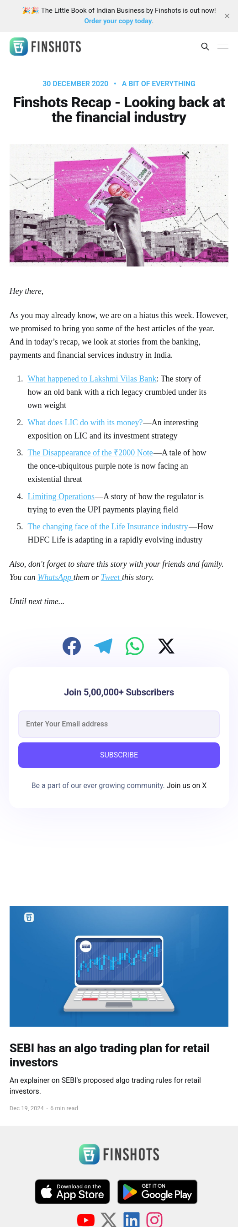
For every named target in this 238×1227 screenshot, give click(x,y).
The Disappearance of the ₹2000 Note (90, 452)
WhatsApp (55, 577)
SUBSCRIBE (119, 755)
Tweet (111, 577)
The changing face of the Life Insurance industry (107, 526)
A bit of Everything (159, 84)
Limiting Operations (60, 496)
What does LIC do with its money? (85, 422)
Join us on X (186, 785)
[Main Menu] (223, 46)
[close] (227, 16)
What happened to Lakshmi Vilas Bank (91, 378)
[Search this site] (205, 46)
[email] (119, 724)
